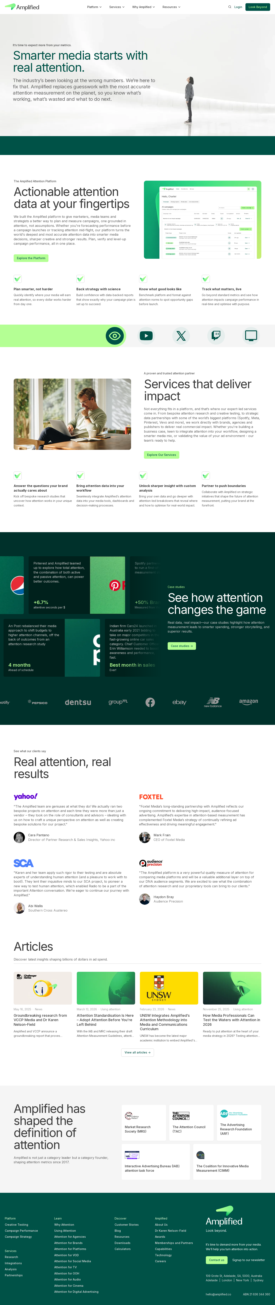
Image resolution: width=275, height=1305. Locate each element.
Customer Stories (127, 1224)
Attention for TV (65, 1267)
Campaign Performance (21, 1230)
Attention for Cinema (68, 1285)
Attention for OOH (66, 1273)
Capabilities (163, 1249)
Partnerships (14, 1275)
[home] (22, 7)
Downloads (122, 1243)
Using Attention (65, 1230)
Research (11, 1257)
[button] (94, 7)
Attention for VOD (66, 1255)
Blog (118, 1230)
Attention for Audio (67, 1279)
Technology (163, 1255)
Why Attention (64, 1224)
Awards (160, 1236)
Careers (160, 1261)
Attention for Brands (68, 1243)
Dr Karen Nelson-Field (170, 1230)
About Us (161, 1224)
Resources (122, 1236)
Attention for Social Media (72, 1261)
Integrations (13, 1263)
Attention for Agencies (70, 1236)
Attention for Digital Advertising (76, 1291)
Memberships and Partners (174, 1243)
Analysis (11, 1269)
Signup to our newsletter (248, 1260)
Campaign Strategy (18, 1236)
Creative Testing (16, 1224)
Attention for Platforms (70, 1249)
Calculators (123, 1249)
